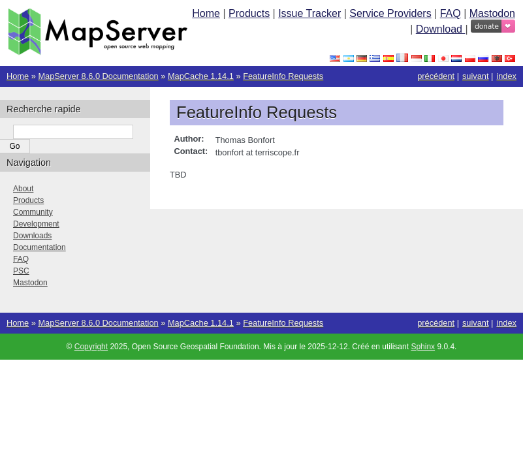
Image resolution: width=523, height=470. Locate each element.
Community (33, 212)
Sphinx (423, 346)
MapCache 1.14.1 (201, 76)
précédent (435, 76)
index (506, 76)
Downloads (32, 235)
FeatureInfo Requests (283, 76)
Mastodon (492, 13)
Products (249, 13)
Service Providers (390, 13)
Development (36, 223)
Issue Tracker (309, 13)
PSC (21, 270)
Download (441, 29)
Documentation (39, 247)
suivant (475, 76)
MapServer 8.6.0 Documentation (98, 76)
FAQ (450, 13)
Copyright (91, 346)
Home (206, 13)
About (23, 188)
